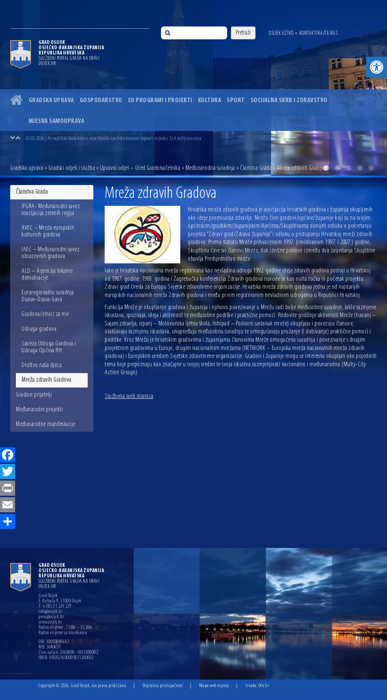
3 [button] (348, 168)
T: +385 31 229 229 (55, 606)
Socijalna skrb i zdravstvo (289, 100)
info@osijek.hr (51, 611)
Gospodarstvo (101, 100)
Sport (236, 100)
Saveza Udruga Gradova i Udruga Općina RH (49, 347)
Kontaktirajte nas (318, 33)
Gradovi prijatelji (34, 394)
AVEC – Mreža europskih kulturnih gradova (48, 231)
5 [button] (371, 168)
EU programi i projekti (160, 100)
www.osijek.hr (50, 622)
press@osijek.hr (51, 617)
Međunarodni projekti (39, 409)
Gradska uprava (51, 100)
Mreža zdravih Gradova (46, 380)
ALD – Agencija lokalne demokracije (47, 275)
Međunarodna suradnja (210, 168)
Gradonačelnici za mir (45, 314)
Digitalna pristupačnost (162, 686)
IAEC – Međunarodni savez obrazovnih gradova (50, 253)
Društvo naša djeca (42, 365)
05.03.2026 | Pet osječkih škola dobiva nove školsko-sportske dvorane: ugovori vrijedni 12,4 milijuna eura (114, 139)
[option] (193, 88)
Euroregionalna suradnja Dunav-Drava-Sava (48, 296)
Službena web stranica (129, 396)
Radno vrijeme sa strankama (63, 633)
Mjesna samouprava (57, 121)
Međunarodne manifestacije (46, 424)
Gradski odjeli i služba (71, 168)
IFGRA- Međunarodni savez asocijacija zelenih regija (51, 210)
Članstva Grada (256, 168)
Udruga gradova (39, 329)
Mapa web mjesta (214, 686)
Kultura (209, 100)
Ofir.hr (264, 686)
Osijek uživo (281, 33)
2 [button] (337, 168)
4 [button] (360, 168)
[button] (376, 67)
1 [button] (326, 168)
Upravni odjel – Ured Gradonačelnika (140, 168)
